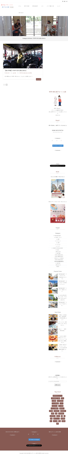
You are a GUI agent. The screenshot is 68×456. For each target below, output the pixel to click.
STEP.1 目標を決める (59, 254)
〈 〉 (57, 115)
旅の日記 (58, 263)
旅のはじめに (58, 251)
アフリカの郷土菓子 (55, 403)
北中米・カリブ (58, 237)
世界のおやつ (62, 408)
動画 (56, 413)
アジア (58, 246)
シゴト (42, 6)
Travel (58, 228)
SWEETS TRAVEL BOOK (58, 248)
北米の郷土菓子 (61, 413)
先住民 (53, 413)
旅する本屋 (62, 418)
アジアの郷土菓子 (60, 400)
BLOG (58, 249)
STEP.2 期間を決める (59, 256)
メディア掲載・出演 (50, 6)
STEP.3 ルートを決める (59, 258)
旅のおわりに (58, 264)
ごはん (62, 398)
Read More (39, 79)
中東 (58, 242)
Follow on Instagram (57, 145)
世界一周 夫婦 (26, 6)
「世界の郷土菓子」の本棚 (56, 398)
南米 (58, 239)
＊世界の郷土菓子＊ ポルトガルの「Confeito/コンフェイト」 (62, 283)
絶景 (57, 423)
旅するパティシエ (56, 418)
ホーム (20, 6)
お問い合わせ (21, 12)
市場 (51, 418)
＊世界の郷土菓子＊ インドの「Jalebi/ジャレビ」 (62, 290)
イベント (61, 403)
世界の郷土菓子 (35, 6)
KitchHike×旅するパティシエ (57, 395)
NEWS (57, 266)
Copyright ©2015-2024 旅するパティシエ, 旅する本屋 (30, 453)
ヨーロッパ (58, 240)
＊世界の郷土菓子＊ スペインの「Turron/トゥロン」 (62, 304)
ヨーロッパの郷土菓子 (54, 408)
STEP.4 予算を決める (59, 259)
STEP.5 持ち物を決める (59, 261)
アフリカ (58, 244)
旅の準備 (58, 253)
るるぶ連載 (54, 400)
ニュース (58, 6)
